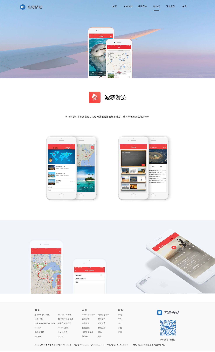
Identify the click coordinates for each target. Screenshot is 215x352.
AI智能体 (128, 6)
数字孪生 (142, 6)
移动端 (156, 6)
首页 (114, 6)
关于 (184, 6)
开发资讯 (170, 6)
